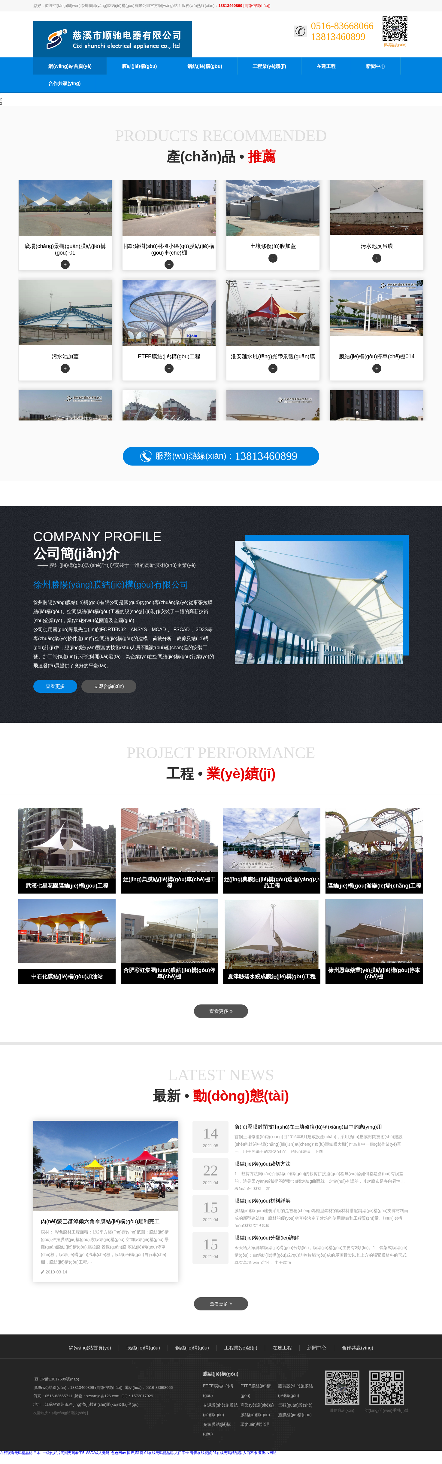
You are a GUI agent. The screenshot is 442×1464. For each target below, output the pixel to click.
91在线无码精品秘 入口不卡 (166, 1453)
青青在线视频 (201, 1453)
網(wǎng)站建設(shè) (69, 1413)
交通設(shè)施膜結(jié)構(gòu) (220, 1410)
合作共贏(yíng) (64, 83)
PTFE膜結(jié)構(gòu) (256, 1390)
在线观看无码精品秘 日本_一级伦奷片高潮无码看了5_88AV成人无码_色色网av (63, 1453)
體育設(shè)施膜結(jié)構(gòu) (295, 1390)
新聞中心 (375, 66)
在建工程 (326, 66)
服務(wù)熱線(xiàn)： (226, 456)
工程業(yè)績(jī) (269, 66)
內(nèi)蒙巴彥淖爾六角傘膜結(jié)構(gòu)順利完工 (100, 1221)
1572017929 (142, 1396)
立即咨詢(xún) (109, 686)
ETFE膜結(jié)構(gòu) (218, 1390)
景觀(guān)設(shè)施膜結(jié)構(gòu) (295, 1410)
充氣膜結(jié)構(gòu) (217, 1429)
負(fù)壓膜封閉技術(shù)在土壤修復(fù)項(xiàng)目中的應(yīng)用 (308, 1127)
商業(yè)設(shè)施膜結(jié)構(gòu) (257, 1410)
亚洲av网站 (267, 1453)
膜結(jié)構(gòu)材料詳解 (263, 1201)
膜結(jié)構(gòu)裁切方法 (263, 1164)
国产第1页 (135, 1453)
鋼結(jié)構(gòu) (204, 66)
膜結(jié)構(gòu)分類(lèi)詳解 (267, 1238)
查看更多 (55, 686)
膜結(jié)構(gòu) (139, 66)
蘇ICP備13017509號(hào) (57, 1379)
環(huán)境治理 (255, 1424)
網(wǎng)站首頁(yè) (70, 66)
